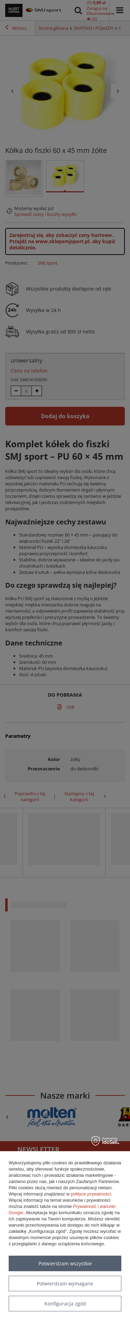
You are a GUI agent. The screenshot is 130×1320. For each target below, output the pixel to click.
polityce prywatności (91, 1194)
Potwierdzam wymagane (65, 1283)
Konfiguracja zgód (65, 1303)
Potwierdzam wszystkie (65, 1263)
